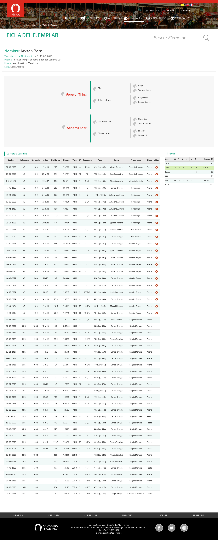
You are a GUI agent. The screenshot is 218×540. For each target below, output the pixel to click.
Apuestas (154, 11)
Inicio (72, 18)
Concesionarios (200, 515)
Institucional (54, 515)
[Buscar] (177, 38)
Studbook (186, 11)
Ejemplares (135, 18)
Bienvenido (18, 515)
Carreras (94, 18)
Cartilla (170, 11)
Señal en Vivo (158, 18)
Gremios (163, 515)
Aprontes (114, 18)
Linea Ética (127, 515)
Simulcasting (183, 18)
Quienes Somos (90, 515)
